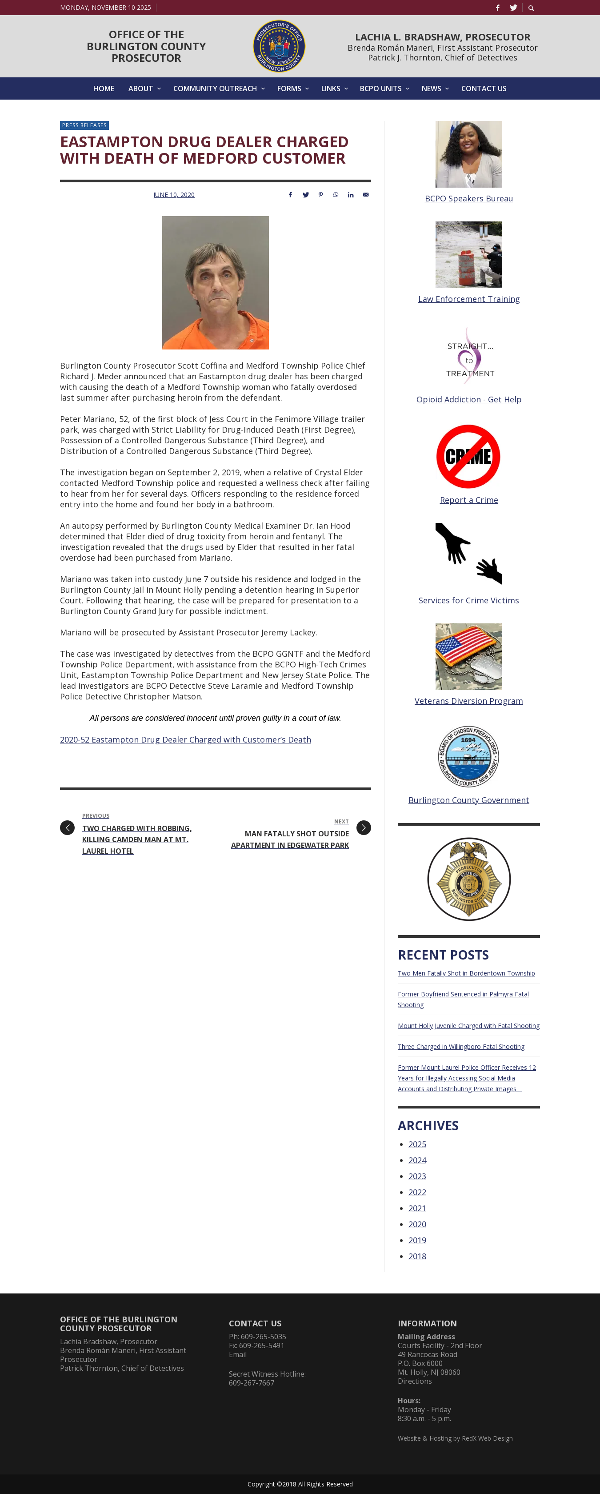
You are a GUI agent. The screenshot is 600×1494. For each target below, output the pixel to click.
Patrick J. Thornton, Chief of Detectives (442, 57)
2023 (417, 1176)
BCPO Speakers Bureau (469, 198)
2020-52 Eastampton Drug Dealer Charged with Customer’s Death (185, 739)
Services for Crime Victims (469, 600)
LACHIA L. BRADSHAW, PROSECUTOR (443, 36)
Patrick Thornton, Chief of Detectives (122, 1368)
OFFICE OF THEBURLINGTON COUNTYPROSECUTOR (146, 46)
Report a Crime (469, 499)
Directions (415, 1381)
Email (238, 1354)
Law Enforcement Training (469, 298)
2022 (417, 1192)
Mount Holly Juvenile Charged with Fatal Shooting (469, 1025)
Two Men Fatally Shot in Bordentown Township (466, 973)
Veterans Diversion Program (469, 700)
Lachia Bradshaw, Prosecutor (108, 1341)
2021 (417, 1208)
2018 (417, 1256)
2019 (417, 1240)
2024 (417, 1160)
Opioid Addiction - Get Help (469, 399)
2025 (417, 1144)
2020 (417, 1224)
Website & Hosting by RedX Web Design (455, 1438)
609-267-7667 (251, 1383)
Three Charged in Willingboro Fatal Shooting (461, 1046)
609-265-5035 (263, 1336)
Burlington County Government (468, 800)
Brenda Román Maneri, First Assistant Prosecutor (443, 47)
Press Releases (84, 125)
